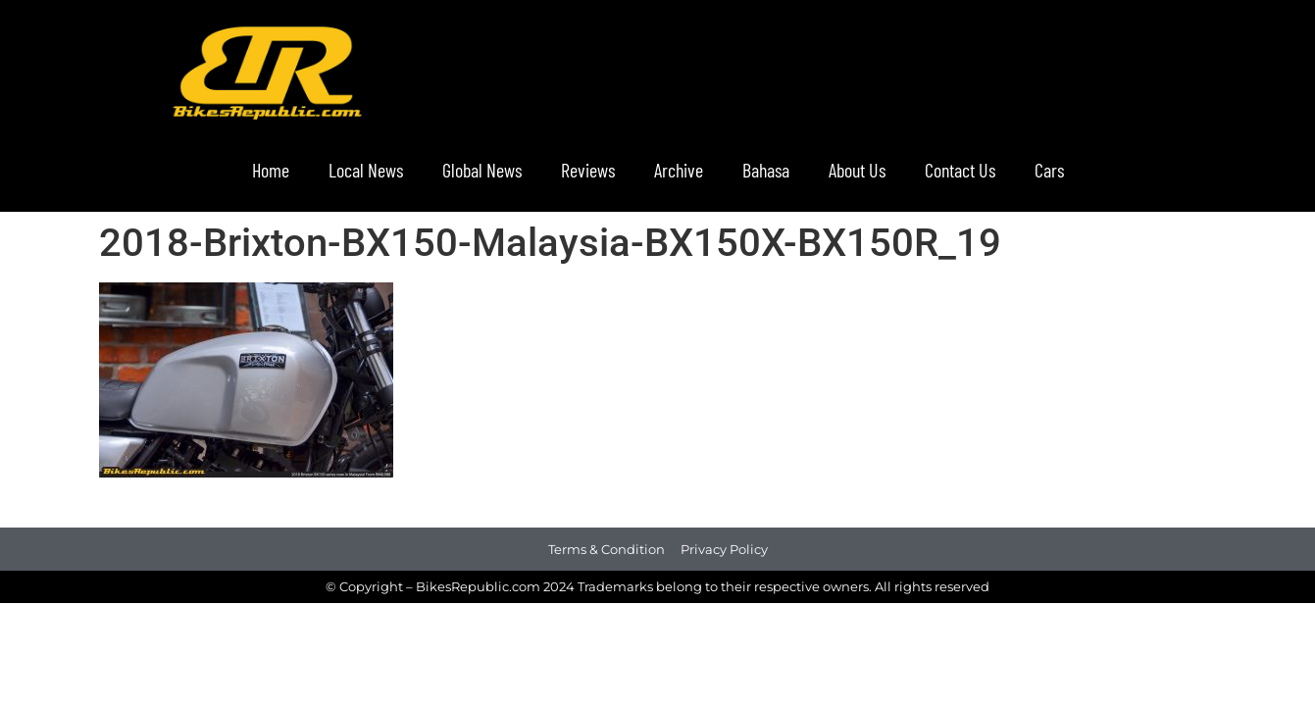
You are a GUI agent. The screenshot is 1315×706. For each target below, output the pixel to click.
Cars (1049, 169)
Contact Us (960, 169)
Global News (482, 169)
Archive (678, 169)
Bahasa (765, 169)
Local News (366, 169)
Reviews (588, 169)
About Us (857, 169)
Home (270, 169)
